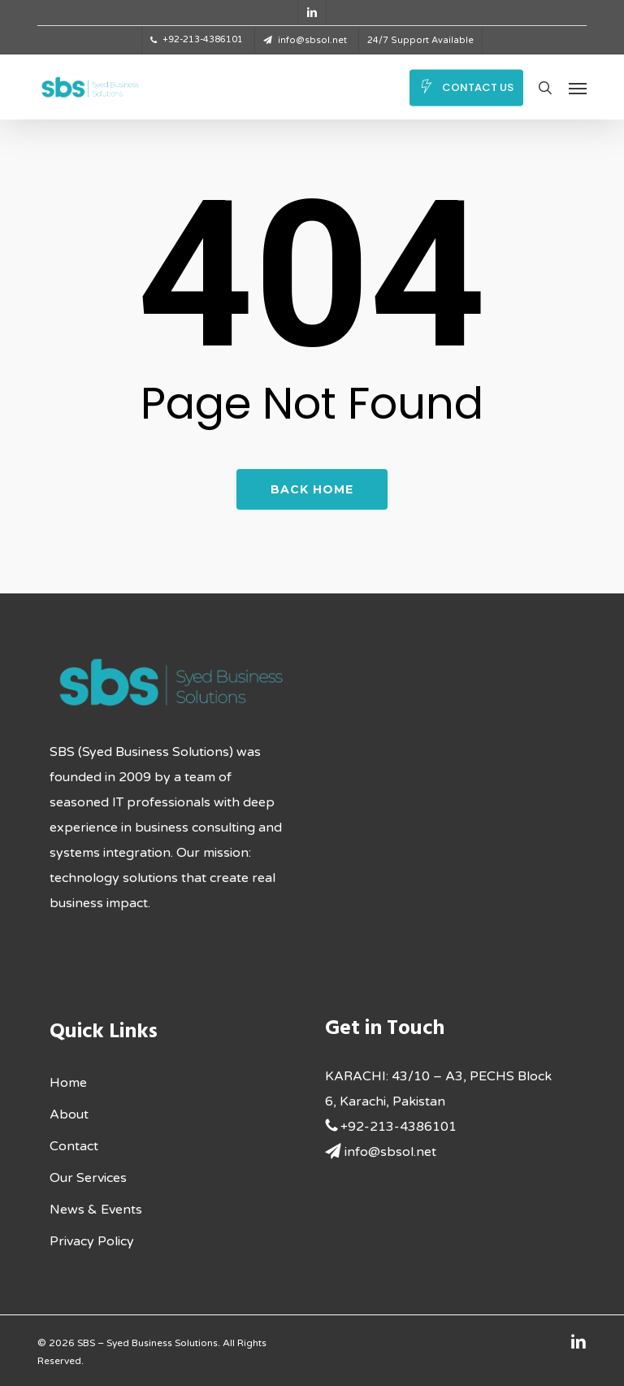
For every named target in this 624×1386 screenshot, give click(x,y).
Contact (74, 1146)
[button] (578, 88)
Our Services (88, 1178)
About (69, 1114)
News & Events (96, 1209)
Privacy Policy (92, 1241)
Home (68, 1083)
